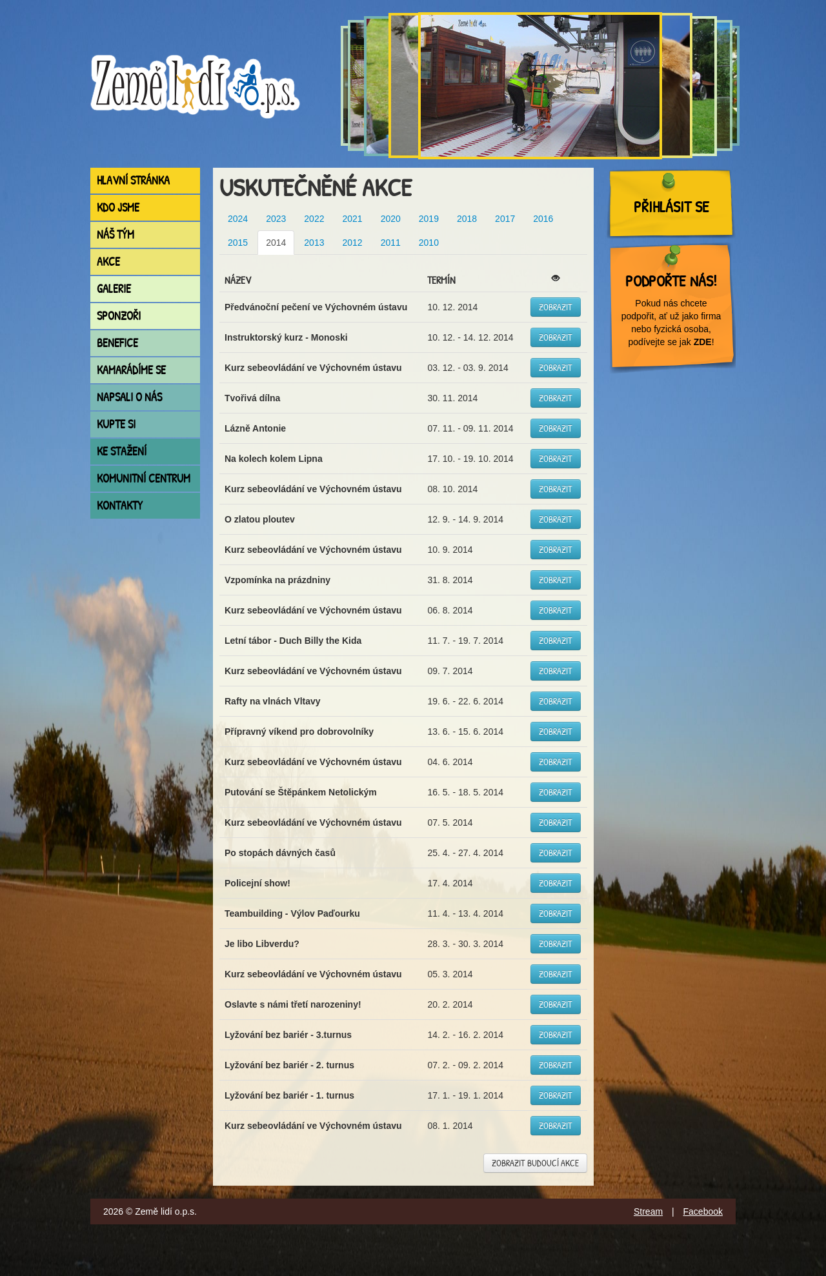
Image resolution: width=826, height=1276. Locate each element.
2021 (352, 219)
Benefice (117, 343)
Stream (648, 1211)
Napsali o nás (129, 397)
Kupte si (116, 424)
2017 (505, 219)
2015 (238, 242)
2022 (314, 219)
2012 (352, 242)
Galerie (114, 289)
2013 (314, 242)
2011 (391, 242)
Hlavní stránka (133, 180)
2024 (238, 219)
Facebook (703, 1211)
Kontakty (120, 505)
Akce (108, 262)
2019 (429, 219)
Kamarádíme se (131, 370)
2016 (543, 219)
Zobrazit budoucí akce (535, 1163)
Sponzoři (119, 316)
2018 (467, 219)
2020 (391, 219)
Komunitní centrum (143, 478)
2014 (276, 242)
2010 (429, 242)
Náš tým (115, 234)
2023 (276, 219)
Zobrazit (555, 307)
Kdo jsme (118, 207)
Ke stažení (121, 451)
